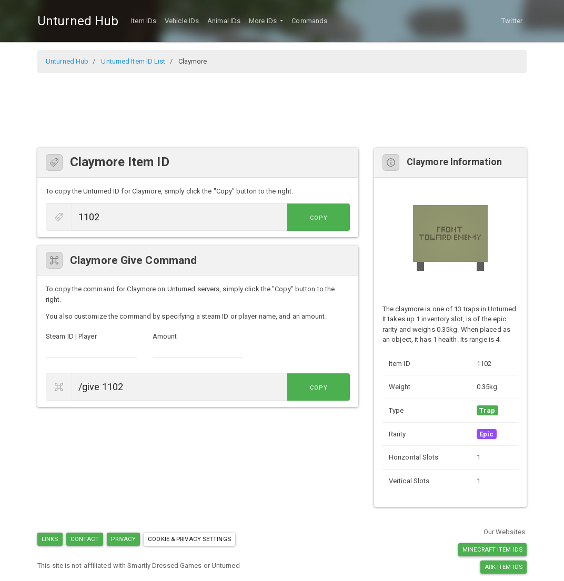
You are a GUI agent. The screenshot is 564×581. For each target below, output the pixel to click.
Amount (165, 336)
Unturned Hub (77, 21)
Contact (84, 539)
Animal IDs (223, 21)
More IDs (263, 21)
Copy (326, 218)
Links (50, 539)
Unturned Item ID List (133, 61)
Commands (309, 21)
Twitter (511, 21)
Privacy (123, 539)
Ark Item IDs (503, 566)
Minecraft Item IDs (492, 549)
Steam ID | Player (71, 336)
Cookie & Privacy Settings (189, 539)
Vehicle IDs (182, 21)
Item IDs (143, 21)
